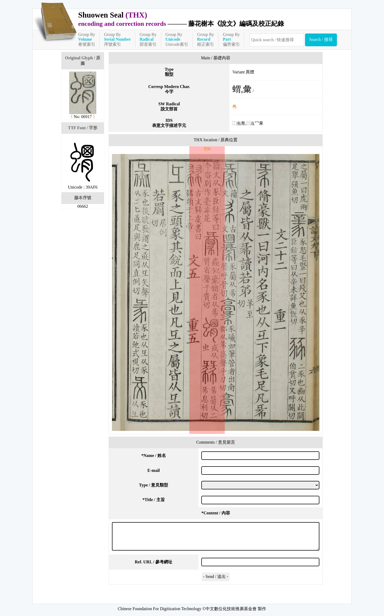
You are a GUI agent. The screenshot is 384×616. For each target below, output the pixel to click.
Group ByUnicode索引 (176, 39)
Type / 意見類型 (153, 485)
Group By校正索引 (205, 39)
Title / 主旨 (153, 499)
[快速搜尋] (277, 40)
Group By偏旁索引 (231, 39)
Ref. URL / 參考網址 (153, 562)
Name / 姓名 (153, 455)
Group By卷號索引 (86, 39)
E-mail (153, 470)
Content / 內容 (215, 513)
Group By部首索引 (148, 39)
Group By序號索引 (117, 39)
